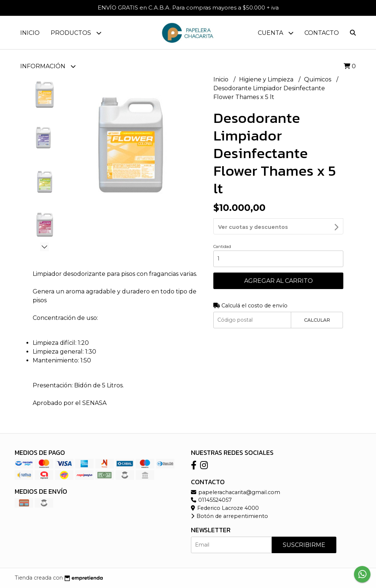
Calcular (317, 300)
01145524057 (211, 500)
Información (48, 66)
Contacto (321, 32)
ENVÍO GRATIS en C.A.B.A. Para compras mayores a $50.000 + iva (188, 7)
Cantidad (222, 226)
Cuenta (275, 33)
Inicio (30, 32)
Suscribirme (304, 544)
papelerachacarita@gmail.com (235, 492)
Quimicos (318, 79)
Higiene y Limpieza (267, 79)
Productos (76, 33)
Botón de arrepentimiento (229, 516)
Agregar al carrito (278, 261)
